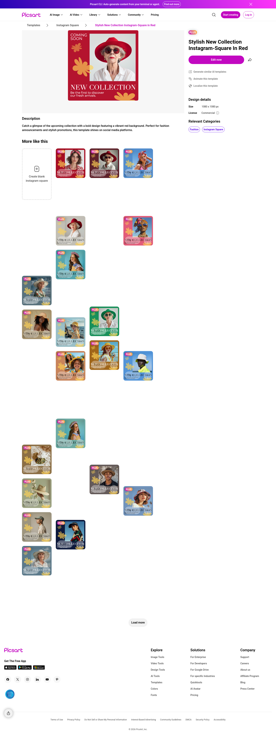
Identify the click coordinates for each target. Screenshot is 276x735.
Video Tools (157, 663)
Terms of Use (57, 719)
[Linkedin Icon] (37, 679)
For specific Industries (202, 676)
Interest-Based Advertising (143, 719)
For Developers (198, 663)
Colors (154, 688)
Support (244, 657)
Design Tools (158, 669)
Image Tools (157, 657)
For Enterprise (198, 657)
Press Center (247, 688)
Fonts (154, 695)
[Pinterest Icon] (57, 679)
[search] (214, 15)
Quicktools (196, 682)
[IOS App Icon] (10, 668)
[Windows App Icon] (39, 668)
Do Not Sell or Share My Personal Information (105, 719)
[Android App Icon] (25, 668)
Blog (242, 682)
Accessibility (219, 719)
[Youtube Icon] (47, 679)
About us (245, 669)
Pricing (194, 695)
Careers (244, 663)
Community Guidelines (170, 719)
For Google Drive (199, 669)
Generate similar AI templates (209, 71)
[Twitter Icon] (17, 679)
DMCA (189, 719)
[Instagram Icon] (27, 679)
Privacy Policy (73, 719)
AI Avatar (195, 688)
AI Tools (155, 676)
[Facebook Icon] (7, 679)
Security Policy (202, 719)
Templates (156, 682)
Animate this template (205, 78)
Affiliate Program (249, 676)
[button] (56, 15)
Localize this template (205, 85)
